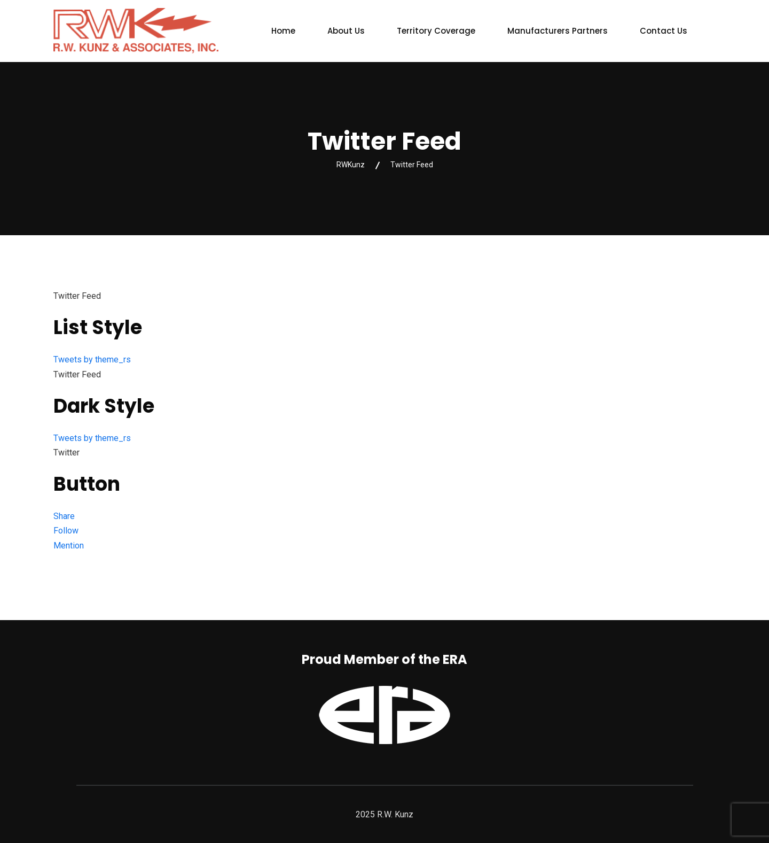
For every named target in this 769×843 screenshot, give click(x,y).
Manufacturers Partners (557, 30)
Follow (66, 530)
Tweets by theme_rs (92, 359)
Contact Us (663, 30)
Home (283, 30)
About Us (346, 30)
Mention (68, 545)
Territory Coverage (436, 30)
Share (64, 516)
